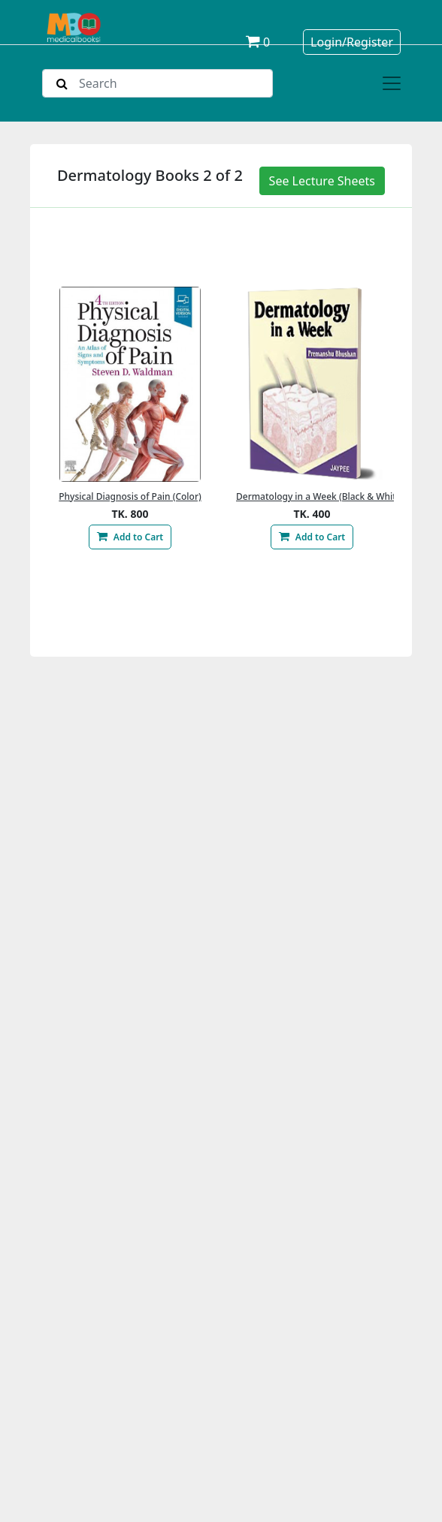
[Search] (157, 83)
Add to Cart (130, 537)
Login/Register (351, 42)
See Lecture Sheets (322, 181)
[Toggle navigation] (391, 83)
